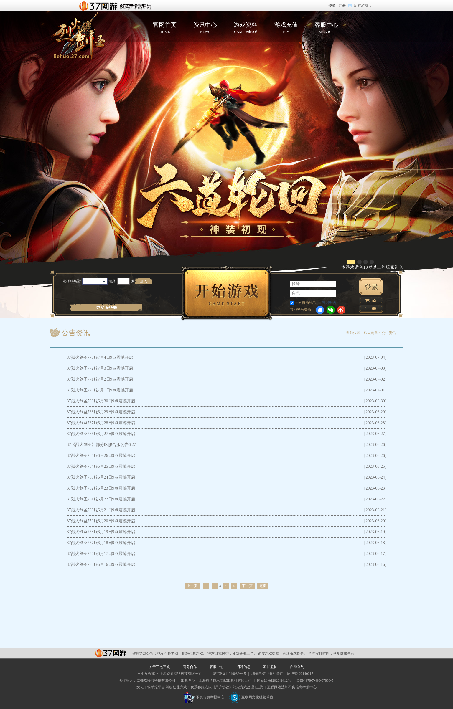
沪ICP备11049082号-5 (229, 674)
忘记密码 (329, 302)
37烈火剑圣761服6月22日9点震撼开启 (101, 499)
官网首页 (165, 28)
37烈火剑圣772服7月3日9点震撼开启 (100, 368)
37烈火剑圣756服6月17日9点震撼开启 (101, 553)
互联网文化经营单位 (251, 697)
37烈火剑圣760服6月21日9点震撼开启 (101, 510)
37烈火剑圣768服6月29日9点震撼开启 (101, 412)
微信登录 (331, 310)
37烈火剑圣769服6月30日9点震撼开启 (101, 401)
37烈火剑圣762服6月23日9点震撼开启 (101, 488)
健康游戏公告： (144, 653)
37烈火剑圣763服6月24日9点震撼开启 (101, 477)
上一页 (192, 586)
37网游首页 (116, 5)
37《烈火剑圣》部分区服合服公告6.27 (101, 444)
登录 (331, 6)
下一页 (247, 586)
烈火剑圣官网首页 (78, 36)
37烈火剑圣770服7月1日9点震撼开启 (100, 390)
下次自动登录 (305, 302)
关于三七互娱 (159, 667)
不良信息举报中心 (203, 697)
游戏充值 (286, 28)
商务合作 (190, 667)
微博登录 (341, 310)
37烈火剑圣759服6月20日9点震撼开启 (101, 521)
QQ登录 (320, 310)
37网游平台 (110, 653)
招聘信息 (243, 667)
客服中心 (326, 28)
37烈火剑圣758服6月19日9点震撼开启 (101, 532)
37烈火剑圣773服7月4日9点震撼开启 (100, 357)
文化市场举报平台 (150, 687)
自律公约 (297, 667)
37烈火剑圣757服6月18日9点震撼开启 (101, 543)
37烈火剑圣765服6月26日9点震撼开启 (101, 455)
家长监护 (270, 667)
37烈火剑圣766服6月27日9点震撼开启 (101, 434)
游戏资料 (245, 28)
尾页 (262, 586)
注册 (342, 6)
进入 (143, 281)
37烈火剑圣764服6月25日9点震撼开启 (101, 466)
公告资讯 (389, 333)
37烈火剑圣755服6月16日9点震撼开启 (101, 564)
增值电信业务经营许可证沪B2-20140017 (282, 674)
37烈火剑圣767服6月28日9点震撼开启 (101, 423)
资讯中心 (205, 28)
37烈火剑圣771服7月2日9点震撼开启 (100, 379)
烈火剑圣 (371, 333)
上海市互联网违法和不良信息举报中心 (286, 687)
